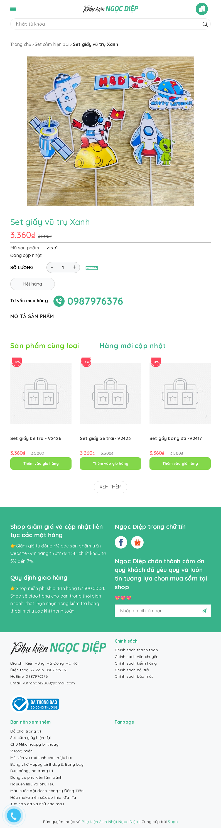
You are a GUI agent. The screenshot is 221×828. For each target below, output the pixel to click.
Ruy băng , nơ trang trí (31, 770)
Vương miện (21, 750)
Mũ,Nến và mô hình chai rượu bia (41, 757)
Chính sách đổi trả (132, 669)
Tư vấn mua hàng (29, 300)
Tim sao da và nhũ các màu (37, 803)
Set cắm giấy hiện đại (30, 737)
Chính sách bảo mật (134, 676)
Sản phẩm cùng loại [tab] (44, 345)
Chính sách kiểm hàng (136, 663)
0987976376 (95, 301)
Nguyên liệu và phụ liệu (32, 784)
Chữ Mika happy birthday (34, 744)
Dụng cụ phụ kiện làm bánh (36, 777)
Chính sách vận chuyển (136, 656)
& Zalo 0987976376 (49, 669)
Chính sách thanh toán (136, 649)
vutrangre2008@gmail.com (49, 683)
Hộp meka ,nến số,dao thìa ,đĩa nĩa (43, 797)
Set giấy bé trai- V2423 (105, 438)
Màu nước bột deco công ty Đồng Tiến (47, 790)
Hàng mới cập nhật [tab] (133, 345)
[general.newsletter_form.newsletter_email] (163, 611)
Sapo (173, 821)
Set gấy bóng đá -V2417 (175, 438)
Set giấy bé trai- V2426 (35, 438)
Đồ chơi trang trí (25, 731)
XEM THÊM (110, 487)
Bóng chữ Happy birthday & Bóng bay (47, 764)
